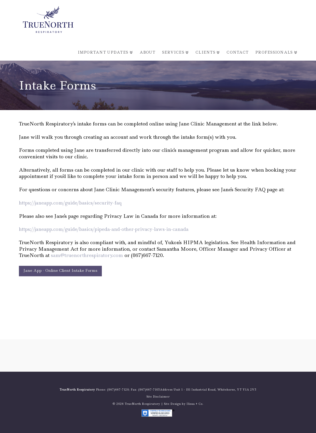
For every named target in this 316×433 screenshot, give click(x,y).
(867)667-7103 (149, 389)
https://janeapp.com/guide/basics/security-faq (70, 203)
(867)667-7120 (118, 389)
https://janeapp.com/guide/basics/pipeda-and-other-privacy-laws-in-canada (103, 229)
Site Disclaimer (158, 396)
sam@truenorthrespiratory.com (87, 255)
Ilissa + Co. (195, 404)
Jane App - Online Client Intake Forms (60, 270)
